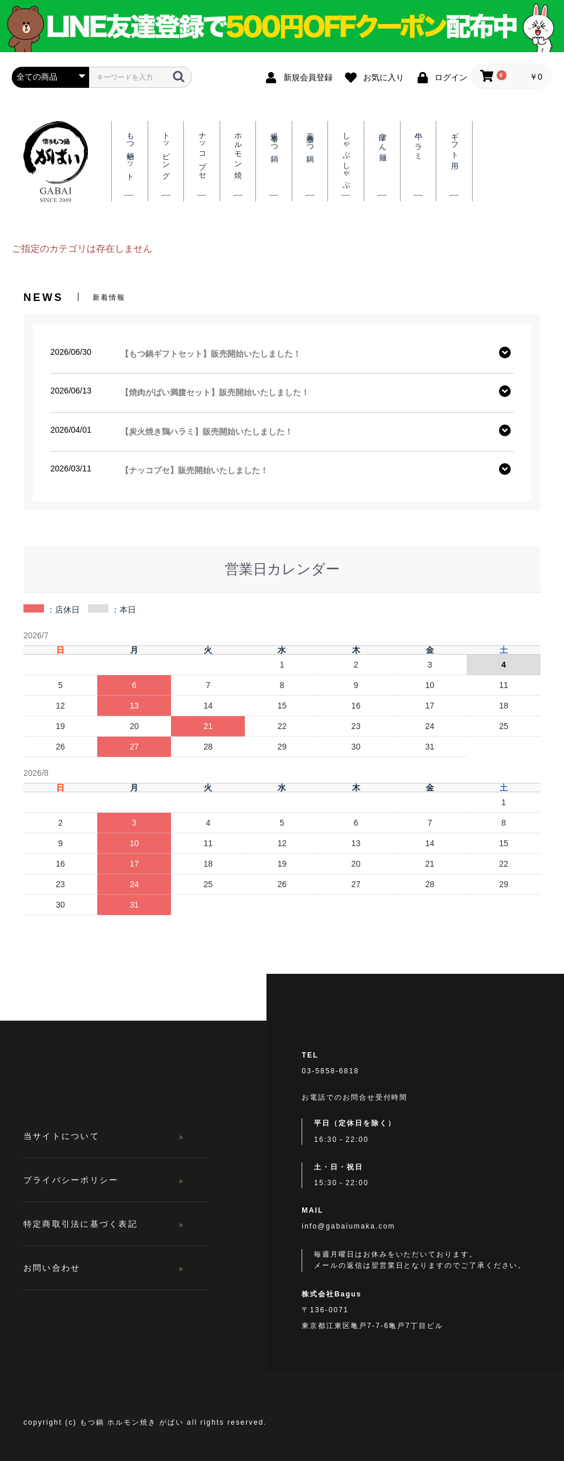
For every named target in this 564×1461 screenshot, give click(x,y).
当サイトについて (61, 1136)
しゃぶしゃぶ (346, 156)
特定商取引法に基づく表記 (80, 1224)
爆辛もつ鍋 (274, 139)
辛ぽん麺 (382, 138)
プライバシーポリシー (70, 1180)
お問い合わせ (51, 1267)
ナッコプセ (202, 151)
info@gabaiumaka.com (348, 1226)
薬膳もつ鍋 (310, 139)
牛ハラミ (418, 142)
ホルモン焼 (238, 147)
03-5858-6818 (330, 1071)
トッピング (166, 151)
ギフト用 (454, 142)
